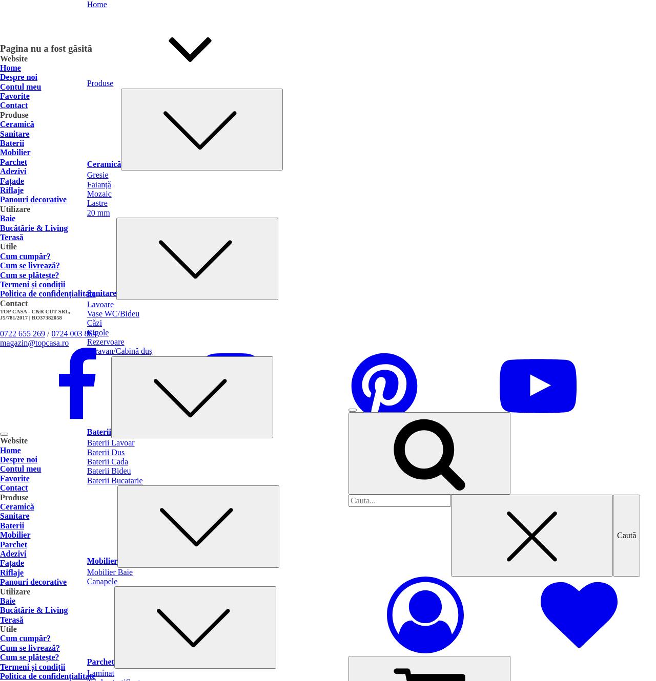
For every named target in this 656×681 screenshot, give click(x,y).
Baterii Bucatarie (115, 480)
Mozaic (99, 193)
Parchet (181, 661)
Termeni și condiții (32, 284)
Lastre (97, 203)
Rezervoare (106, 341)
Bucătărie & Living (34, 228)
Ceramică (185, 164)
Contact (14, 105)
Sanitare (182, 293)
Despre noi (18, 77)
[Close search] (532, 536)
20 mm (98, 212)
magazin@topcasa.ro (34, 342)
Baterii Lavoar (111, 442)
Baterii (180, 432)
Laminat (100, 673)
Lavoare (100, 304)
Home (10, 67)
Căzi (94, 322)
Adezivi (13, 171)
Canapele (102, 581)
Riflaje (12, 190)
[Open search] (429, 453)
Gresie (98, 175)
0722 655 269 (22, 333)
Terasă (12, 237)
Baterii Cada (107, 461)
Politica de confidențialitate (48, 293)
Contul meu (20, 86)
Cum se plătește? (29, 275)
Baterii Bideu (109, 470)
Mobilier (183, 561)
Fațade (12, 181)
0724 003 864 (73, 333)
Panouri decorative (33, 199)
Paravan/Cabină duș (120, 351)
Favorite (15, 96)
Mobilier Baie (110, 572)
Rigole (98, 332)
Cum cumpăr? (25, 256)
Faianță (99, 184)
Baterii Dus (106, 452)
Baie (7, 218)
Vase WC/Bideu (113, 313)
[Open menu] (352, 410)
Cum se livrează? (30, 265)
